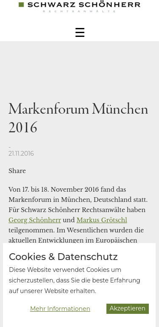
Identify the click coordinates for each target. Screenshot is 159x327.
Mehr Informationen (60, 310)
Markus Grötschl (101, 220)
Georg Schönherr (34, 220)
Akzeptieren (128, 310)
